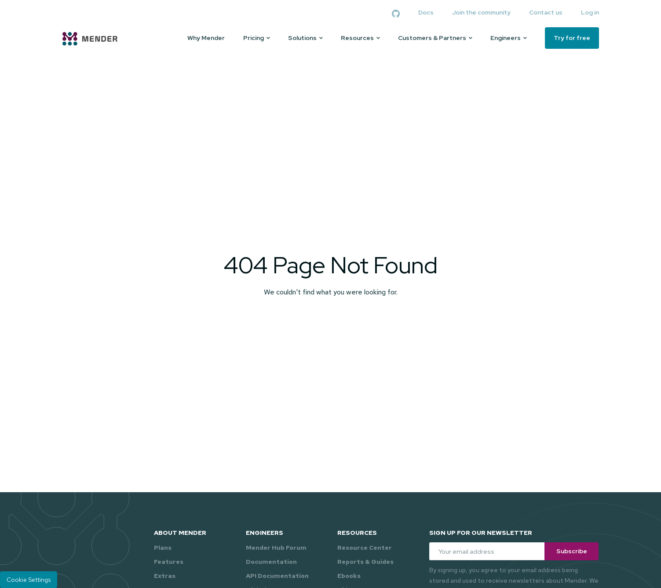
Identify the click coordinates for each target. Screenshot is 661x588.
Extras (164, 576)
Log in (590, 12)
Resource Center (364, 548)
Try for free (572, 38)
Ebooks (349, 576)
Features (168, 562)
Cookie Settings (29, 580)
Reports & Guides (365, 562)
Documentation (271, 562)
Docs (426, 12)
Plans (163, 548)
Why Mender (206, 38)
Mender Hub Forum (276, 548)
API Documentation (277, 576)
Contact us (545, 12)
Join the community (481, 12)
